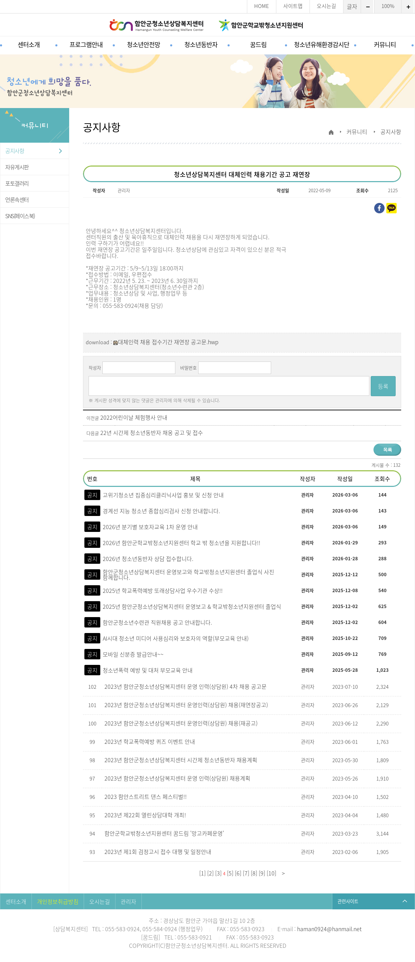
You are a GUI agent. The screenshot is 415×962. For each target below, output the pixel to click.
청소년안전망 (143, 44)
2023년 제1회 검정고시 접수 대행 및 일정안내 (158, 851)
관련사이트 (348, 901)
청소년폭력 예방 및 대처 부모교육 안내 (148, 670)
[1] (202, 873)
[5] (230, 873)
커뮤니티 (385, 44)
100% (387, 6)
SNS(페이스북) (20, 216)
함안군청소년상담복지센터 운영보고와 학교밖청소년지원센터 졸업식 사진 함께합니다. (188, 574)
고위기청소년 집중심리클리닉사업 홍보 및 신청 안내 (163, 495)
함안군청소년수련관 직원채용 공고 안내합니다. (157, 622)
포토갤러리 (17, 183)
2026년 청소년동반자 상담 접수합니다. (148, 558)
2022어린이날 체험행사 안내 (133, 417)
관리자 (128, 901)
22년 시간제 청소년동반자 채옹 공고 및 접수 (151, 432)
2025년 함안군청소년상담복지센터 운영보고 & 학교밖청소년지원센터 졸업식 (192, 606)
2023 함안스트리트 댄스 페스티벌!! (146, 796)
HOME (261, 6)
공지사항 (14, 150)
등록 (383, 386)
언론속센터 (17, 199)
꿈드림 (258, 44)
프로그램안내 (86, 44)
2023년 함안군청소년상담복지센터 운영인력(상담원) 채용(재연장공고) (186, 705)
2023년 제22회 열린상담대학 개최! (145, 815)
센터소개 (29, 44)
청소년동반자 (201, 44)
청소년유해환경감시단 (321, 44)
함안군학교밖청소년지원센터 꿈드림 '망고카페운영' (164, 833)
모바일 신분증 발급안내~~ (133, 654)
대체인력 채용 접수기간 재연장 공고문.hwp (166, 342)
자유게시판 (17, 167)
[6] (238, 873)
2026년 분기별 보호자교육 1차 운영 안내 (150, 527)
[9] (262, 873)
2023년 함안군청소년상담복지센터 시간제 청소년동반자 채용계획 (181, 760)
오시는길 (326, 6)
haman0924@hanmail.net (329, 929)
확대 (408, 6)
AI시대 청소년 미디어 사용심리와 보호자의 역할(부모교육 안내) (176, 638)
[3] (218, 873)
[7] (246, 873)
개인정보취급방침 (58, 901)
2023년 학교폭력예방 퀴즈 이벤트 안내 (150, 741)
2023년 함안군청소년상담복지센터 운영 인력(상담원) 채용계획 (178, 778)
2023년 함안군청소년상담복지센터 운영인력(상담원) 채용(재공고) (181, 723)
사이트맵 (293, 6)
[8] (254, 873)
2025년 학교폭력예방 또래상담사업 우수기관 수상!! (163, 590)
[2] (210, 873)
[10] (271, 873)
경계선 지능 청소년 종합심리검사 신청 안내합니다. (161, 511)
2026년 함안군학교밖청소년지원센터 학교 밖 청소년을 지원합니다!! (181, 542)
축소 (367, 6)
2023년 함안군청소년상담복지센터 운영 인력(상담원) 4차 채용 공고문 (186, 686)
